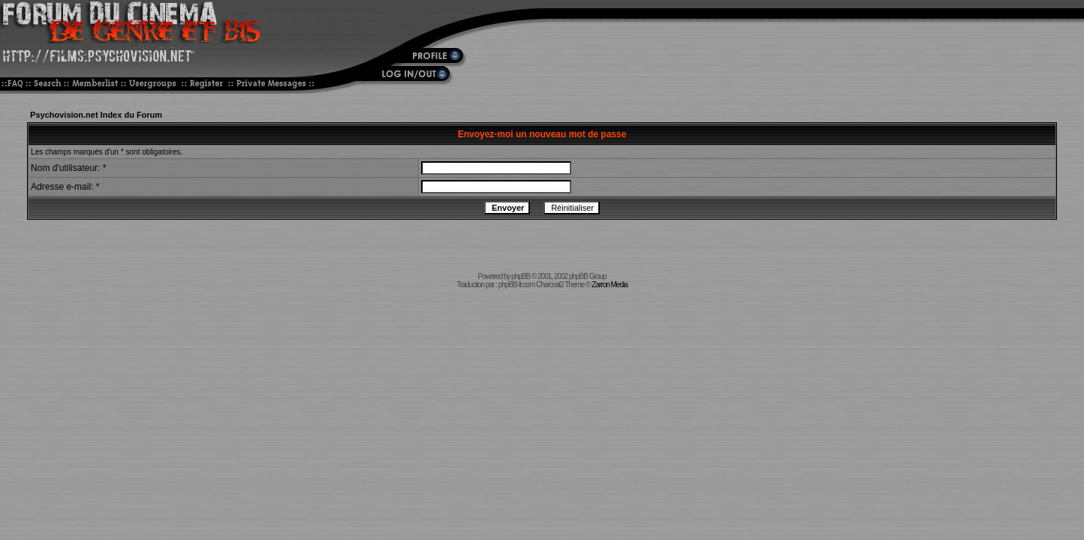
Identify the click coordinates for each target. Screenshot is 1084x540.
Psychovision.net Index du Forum (96, 114)
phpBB (520, 276)
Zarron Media (609, 284)
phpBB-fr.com (516, 284)
